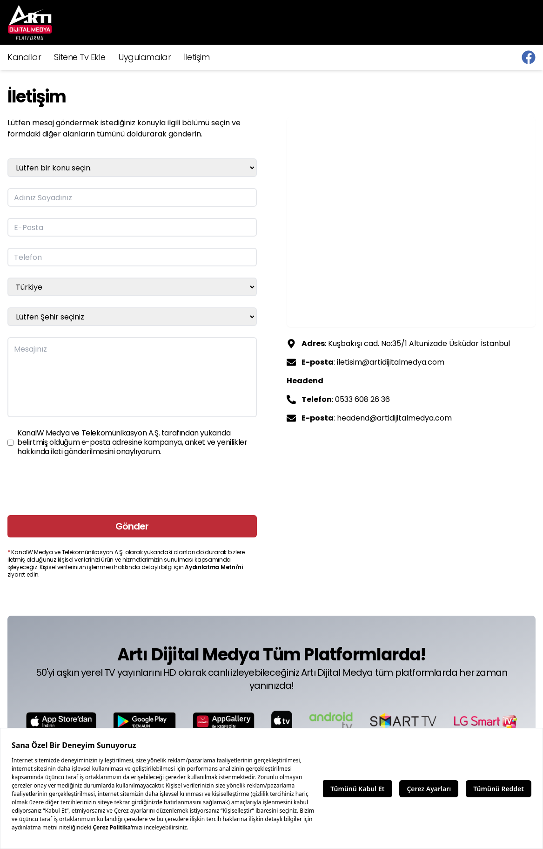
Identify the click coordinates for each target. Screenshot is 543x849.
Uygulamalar (144, 57)
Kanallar (24, 57)
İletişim (196, 57)
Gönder (131, 526)
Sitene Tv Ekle (79, 57)
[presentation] (78, 486)
